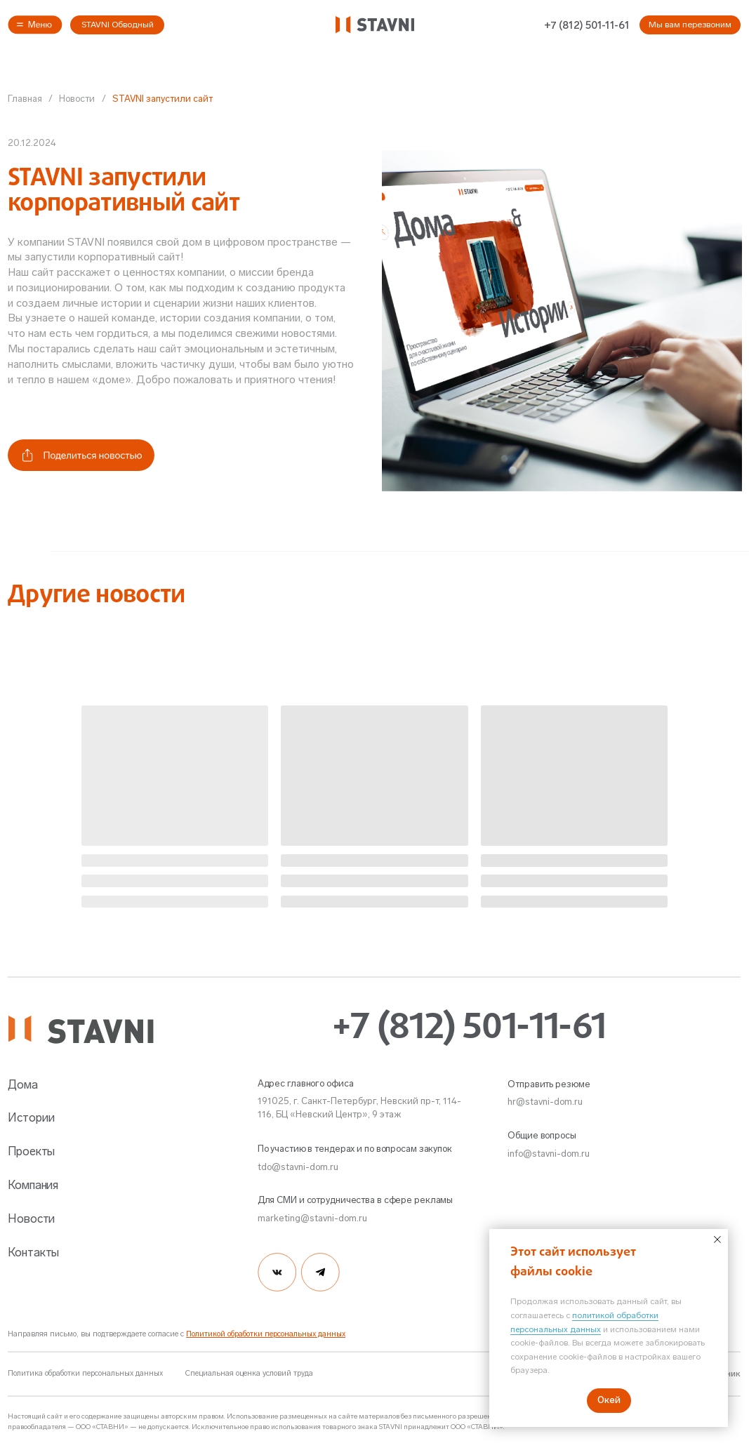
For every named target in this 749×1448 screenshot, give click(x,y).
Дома (23, 1084)
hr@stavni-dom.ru (545, 1101)
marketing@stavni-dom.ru (312, 1217)
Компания (33, 1185)
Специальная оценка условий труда (249, 1373)
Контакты (33, 1252)
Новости (77, 98)
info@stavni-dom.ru (549, 1153)
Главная (25, 98)
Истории (31, 1117)
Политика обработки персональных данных (85, 1373)
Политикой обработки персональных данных (265, 1334)
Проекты (31, 1151)
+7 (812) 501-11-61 (587, 25)
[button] (35, 24)
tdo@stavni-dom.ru (298, 1166)
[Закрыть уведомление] (717, 1240)
